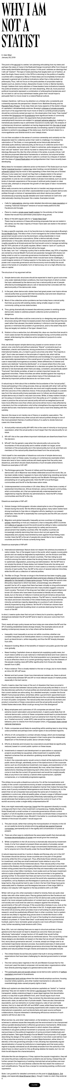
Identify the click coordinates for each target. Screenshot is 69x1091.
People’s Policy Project (11, 106)
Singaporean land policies (15, 979)
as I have (33, 807)
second (17, 65)
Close (34, 1085)
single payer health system (29, 212)
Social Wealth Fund (9, 234)
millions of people (15, 525)
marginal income (14, 169)
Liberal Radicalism (22, 159)
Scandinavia (30, 116)
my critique (22, 130)
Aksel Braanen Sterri (27, 1076)
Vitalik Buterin (53, 1074)
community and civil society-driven (22, 972)
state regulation (58, 203)
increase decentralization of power (19, 838)
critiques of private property (53, 108)
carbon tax (27, 169)
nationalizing (17, 203)
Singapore (16, 116)
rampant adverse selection (45, 120)
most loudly (12, 907)
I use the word (40, 991)
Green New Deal (39, 219)
